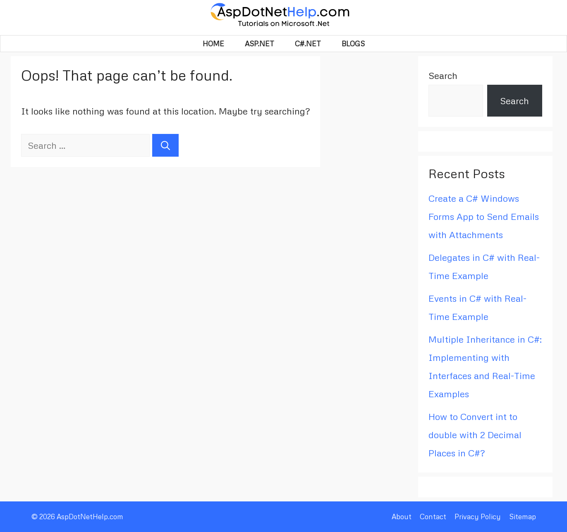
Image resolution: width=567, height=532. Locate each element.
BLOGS (353, 43)
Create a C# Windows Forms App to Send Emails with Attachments (483, 216)
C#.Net (308, 43)
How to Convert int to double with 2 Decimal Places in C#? (475, 434)
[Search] (165, 145)
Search (442, 75)
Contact (433, 516)
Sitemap (522, 516)
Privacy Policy (478, 516)
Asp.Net (259, 43)
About (401, 516)
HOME (213, 43)
